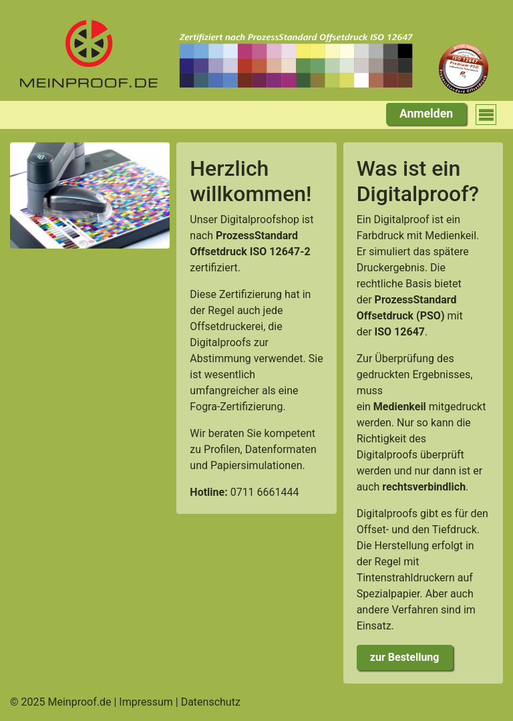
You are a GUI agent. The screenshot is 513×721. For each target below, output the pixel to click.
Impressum (146, 702)
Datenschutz (210, 702)
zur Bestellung (405, 657)
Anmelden (426, 113)
